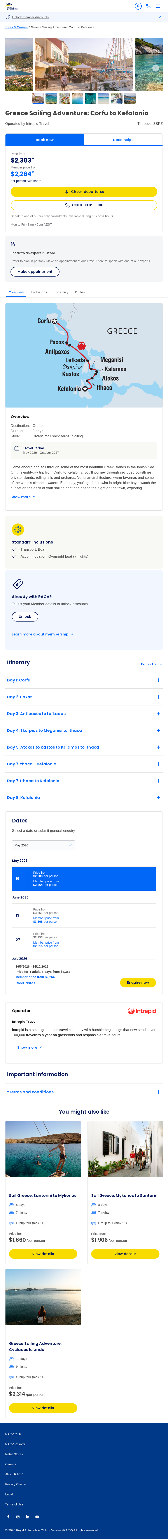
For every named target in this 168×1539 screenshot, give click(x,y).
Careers (10, 1464)
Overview (16, 292)
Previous (12, 68)
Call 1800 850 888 (84, 205)
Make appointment (35, 271)
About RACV (14, 1474)
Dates (80, 292)
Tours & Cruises (16, 27)
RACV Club (13, 1434)
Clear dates (25, 983)
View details (43, 1253)
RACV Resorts (15, 1444)
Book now (45, 139)
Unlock (25, 616)
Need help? (123, 139)
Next (155, 68)
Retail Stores (14, 1454)
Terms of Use (14, 1504)
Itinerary (61, 292)
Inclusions (39, 292)
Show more (21, 496)
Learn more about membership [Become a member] (40, 634)
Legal (9, 1494)
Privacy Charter (15, 1484)
